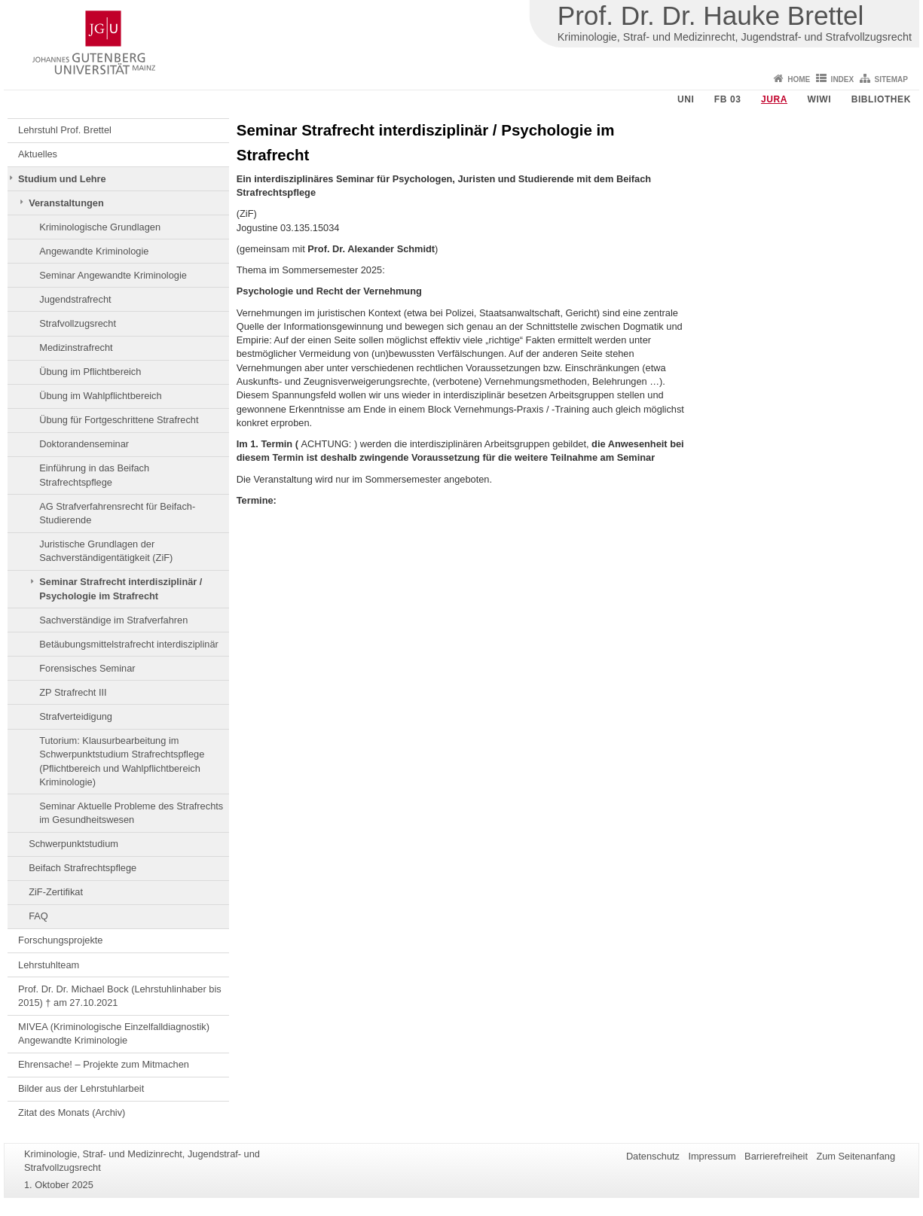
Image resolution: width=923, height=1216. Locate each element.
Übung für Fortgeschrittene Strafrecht (118, 419)
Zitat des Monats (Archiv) (71, 1112)
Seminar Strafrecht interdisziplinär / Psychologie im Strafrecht (120, 588)
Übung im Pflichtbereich (90, 371)
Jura (774, 99)
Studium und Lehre (62, 178)
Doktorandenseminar (84, 444)
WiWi (819, 99)
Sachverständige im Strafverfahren (113, 620)
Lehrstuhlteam (48, 965)
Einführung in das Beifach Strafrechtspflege (94, 474)
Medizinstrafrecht (75, 347)
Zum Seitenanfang (855, 1156)
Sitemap (891, 79)
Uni (685, 99)
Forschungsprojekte (60, 940)
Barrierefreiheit (776, 1156)
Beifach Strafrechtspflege (82, 867)
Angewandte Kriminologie (93, 251)
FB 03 (727, 99)
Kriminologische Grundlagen (99, 227)
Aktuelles (37, 154)
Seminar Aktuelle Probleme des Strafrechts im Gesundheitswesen (131, 812)
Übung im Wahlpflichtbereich (100, 395)
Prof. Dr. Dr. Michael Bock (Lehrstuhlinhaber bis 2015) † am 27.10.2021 (120, 995)
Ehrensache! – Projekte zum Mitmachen (103, 1064)
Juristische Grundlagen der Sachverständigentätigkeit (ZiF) (106, 550)
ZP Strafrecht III (72, 692)
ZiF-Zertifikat (56, 892)
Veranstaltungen (66, 203)
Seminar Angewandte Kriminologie (113, 275)
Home (798, 79)
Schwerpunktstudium (73, 843)
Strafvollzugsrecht (77, 323)
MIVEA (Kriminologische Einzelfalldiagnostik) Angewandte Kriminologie (113, 1033)
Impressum (711, 1156)
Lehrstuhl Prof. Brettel (65, 130)
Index (842, 79)
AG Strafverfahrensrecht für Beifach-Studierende (117, 513)
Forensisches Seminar (87, 668)
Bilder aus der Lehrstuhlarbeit (81, 1088)
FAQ (38, 916)
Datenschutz (653, 1156)
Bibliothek (881, 99)
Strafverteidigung (75, 716)
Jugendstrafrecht (75, 299)
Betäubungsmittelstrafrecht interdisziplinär (129, 644)
